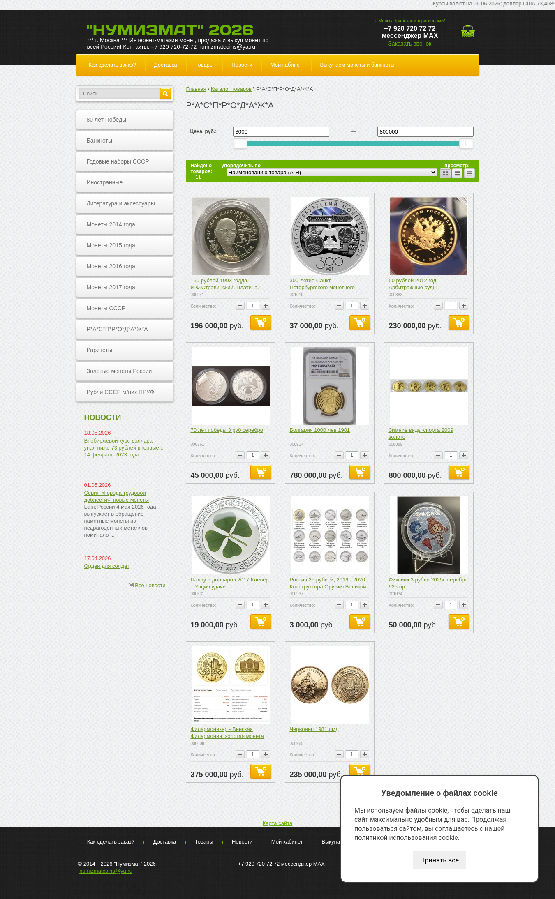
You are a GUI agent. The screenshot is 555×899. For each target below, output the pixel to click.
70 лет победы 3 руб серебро (226, 430)
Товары (204, 65)
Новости (241, 65)
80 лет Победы (107, 119)
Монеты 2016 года (111, 266)
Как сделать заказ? (112, 65)
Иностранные (105, 182)
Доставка (165, 65)
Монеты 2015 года (111, 245)
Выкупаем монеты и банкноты (357, 65)
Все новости (150, 585)
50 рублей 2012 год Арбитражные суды (412, 283)
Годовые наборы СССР (118, 161)
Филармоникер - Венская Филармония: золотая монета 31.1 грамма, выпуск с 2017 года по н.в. (230, 733)
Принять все (439, 860)
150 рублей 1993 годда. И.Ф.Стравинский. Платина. (224, 283)
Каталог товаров (231, 89)
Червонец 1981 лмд (313, 729)
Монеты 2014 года (111, 224)
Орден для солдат (107, 566)
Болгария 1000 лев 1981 (319, 430)
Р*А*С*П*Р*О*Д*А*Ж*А (117, 329)
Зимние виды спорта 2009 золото (420, 433)
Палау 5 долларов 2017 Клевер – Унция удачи (229, 583)
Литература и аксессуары (121, 203)
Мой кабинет (286, 65)
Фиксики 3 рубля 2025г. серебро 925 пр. (427, 583)
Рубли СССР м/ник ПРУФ (121, 392)
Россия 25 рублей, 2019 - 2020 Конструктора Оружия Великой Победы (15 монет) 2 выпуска (327, 583)
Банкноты (100, 140)
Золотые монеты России (119, 371)
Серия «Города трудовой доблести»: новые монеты (116, 496)
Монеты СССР (106, 308)
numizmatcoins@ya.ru (105, 871)
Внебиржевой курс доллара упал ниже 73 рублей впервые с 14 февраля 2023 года (123, 448)
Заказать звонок (409, 43)
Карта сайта (277, 823)
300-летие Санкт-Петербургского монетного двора (322, 284)
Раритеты (99, 350)
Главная (196, 89)
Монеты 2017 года (111, 287)
